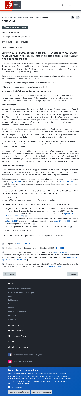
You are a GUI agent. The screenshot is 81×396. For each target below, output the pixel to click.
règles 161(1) (72, 257)
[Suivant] (72, 274)
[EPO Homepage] (13, 5)
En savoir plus (24, 384)
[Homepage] (2, 17)
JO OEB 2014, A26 (24, 244)
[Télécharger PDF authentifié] (15, 27)
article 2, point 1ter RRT (14, 216)
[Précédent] (9, 274)
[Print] (72, 17)
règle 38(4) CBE (70, 213)
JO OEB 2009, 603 (54, 266)
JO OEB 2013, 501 (61, 248)
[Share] (78, 17)
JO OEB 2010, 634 (61, 252)
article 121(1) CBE (66, 181)
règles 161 (57, 221)
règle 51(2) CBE (16, 181)
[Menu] (70, 5)
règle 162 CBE (11, 221)
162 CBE (67, 221)
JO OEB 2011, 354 (20, 260)
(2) (3, 260)
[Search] (63, 5)
